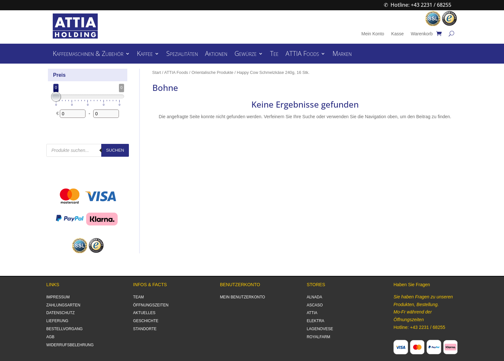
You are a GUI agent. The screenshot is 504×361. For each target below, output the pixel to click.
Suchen (115, 150)
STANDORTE (145, 329)
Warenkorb (422, 33)
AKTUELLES (144, 313)
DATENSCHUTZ (60, 313)
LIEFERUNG (57, 321)
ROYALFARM (318, 337)
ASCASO (315, 305)
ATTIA (312, 313)
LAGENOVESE (320, 329)
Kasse (397, 33)
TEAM (138, 297)
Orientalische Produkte (212, 72)
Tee (274, 54)
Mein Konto (372, 33)
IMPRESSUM (58, 297)
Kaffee (145, 54)
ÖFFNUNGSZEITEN (150, 305)
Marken (342, 54)
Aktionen (216, 54)
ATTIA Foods (302, 54)
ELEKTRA (315, 321)
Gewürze (245, 54)
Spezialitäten (182, 54)
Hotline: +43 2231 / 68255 (421, 4)
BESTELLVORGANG (64, 329)
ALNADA (314, 297)
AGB (50, 337)
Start (156, 72)
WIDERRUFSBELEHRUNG (70, 345)
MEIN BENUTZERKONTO (242, 297)
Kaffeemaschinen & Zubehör (88, 54)
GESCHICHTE (145, 321)
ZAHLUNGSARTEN (63, 305)
